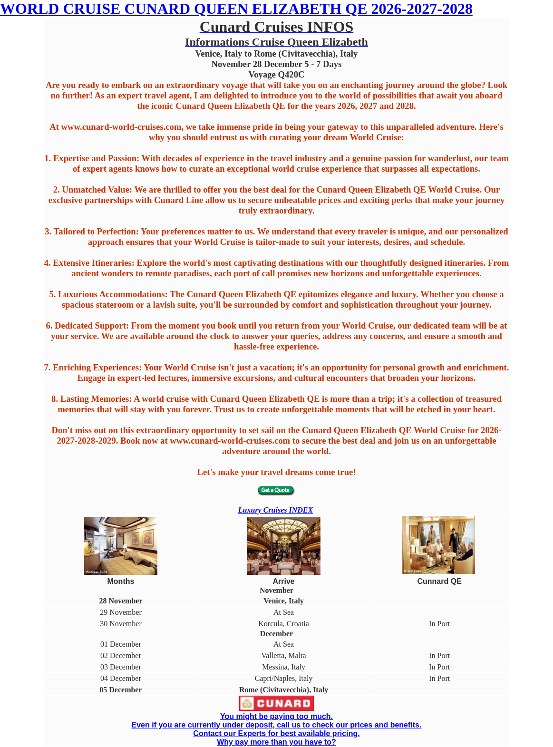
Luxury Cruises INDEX (275, 510)
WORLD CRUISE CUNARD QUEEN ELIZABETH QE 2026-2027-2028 (236, 8)
